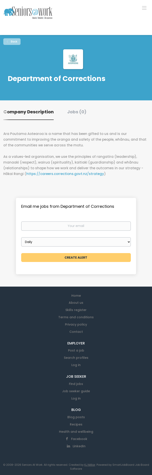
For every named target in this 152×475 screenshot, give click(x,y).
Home (76, 295)
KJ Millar (89, 465)
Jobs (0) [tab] (76, 112)
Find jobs (76, 384)
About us (76, 302)
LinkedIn (79, 446)
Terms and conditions (76, 317)
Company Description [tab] (28, 112)
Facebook (79, 439)
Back (13, 41)
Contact (76, 332)
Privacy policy (76, 324)
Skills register (76, 310)
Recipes (76, 424)
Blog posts (76, 417)
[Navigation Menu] (144, 7)
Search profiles (76, 357)
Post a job (76, 350)
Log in (76, 365)
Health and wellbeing (76, 431)
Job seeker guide (76, 391)
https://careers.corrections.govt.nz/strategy (65, 173)
